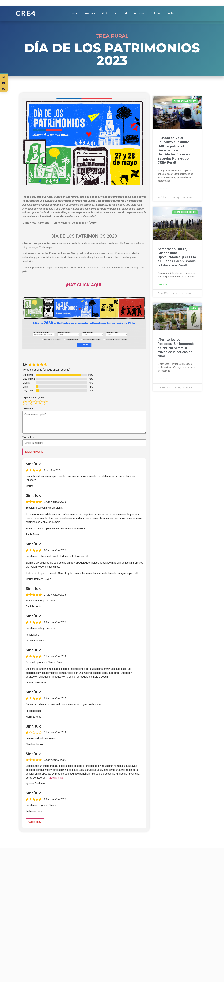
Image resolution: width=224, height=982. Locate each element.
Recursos (138, 13)
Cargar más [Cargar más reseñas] (34, 821)
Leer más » (163, 189)
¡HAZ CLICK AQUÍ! (84, 285)
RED (104, 13)
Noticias (155, 13)
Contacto (172, 13)
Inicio (75, 13)
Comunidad (120, 13)
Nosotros (89, 13)
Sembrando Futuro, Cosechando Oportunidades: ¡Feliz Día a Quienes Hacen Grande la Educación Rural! (177, 257)
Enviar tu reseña (34, 451)
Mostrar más (55, 777)
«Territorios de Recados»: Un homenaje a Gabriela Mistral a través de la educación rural (176, 348)
